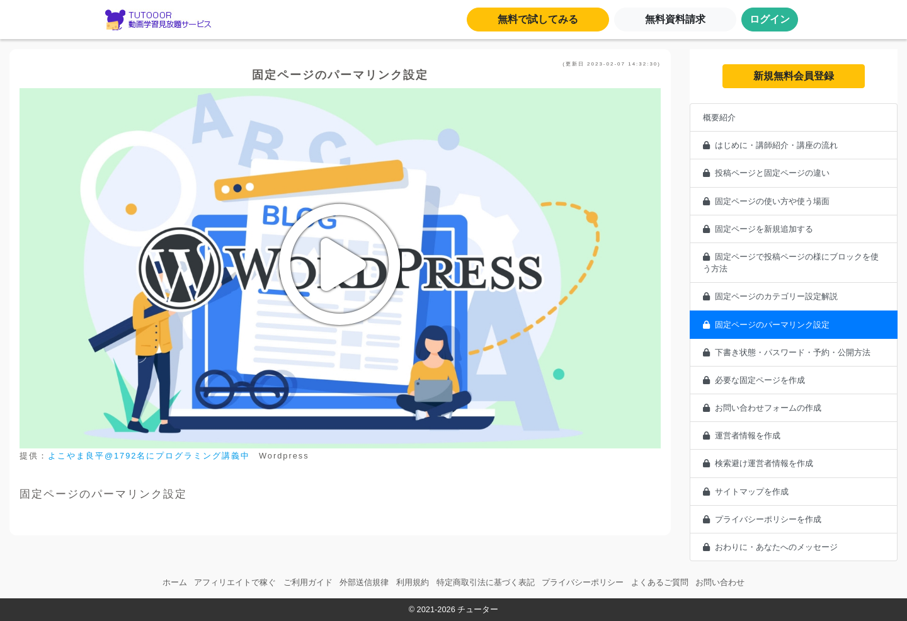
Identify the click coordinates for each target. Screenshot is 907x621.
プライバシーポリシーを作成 (762, 519)
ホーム (175, 582)
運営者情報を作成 (741, 435)
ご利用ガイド (308, 582)
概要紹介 (719, 117)
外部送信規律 (364, 582)
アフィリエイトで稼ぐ (235, 582)
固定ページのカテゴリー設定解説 (770, 296)
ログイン (770, 19)
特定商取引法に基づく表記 (485, 582)
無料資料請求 (675, 19)
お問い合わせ (719, 582)
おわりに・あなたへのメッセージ (770, 547)
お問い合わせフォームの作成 (762, 408)
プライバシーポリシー (583, 582)
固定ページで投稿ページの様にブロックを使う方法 (791, 262)
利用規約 (412, 582)
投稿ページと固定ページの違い (766, 173)
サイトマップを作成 (746, 491)
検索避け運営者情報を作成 (758, 463)
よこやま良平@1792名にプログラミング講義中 (149, 455)
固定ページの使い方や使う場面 (766, 201)
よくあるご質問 (659, 582)
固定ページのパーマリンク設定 (766, 324)
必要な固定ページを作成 (754, 380)
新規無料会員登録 (793, 76)
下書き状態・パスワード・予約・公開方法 (786, 352)
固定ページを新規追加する (758, 229)
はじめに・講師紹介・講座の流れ (770, 145)
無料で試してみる (538, 19)
